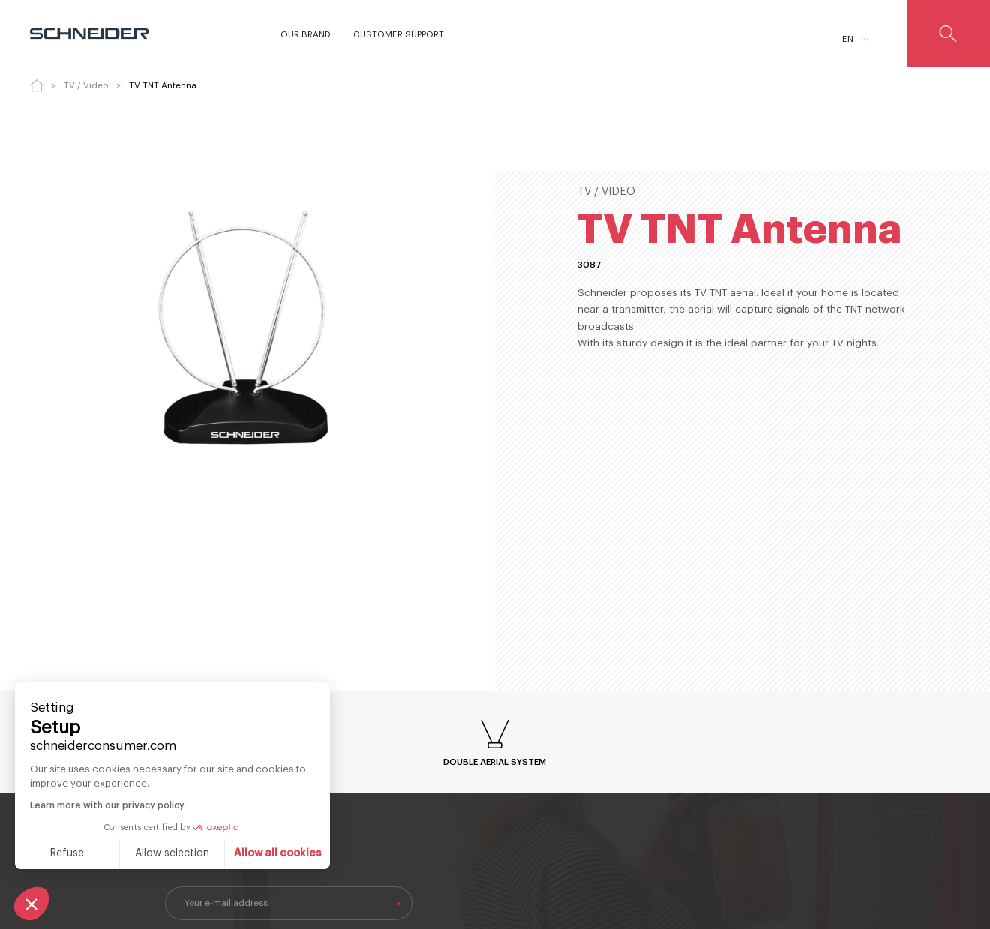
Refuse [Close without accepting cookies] (67, 853)
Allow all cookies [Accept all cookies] (278, 853)
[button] (32, 904)
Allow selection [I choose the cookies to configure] (172, 853)
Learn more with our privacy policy (107, 805)
